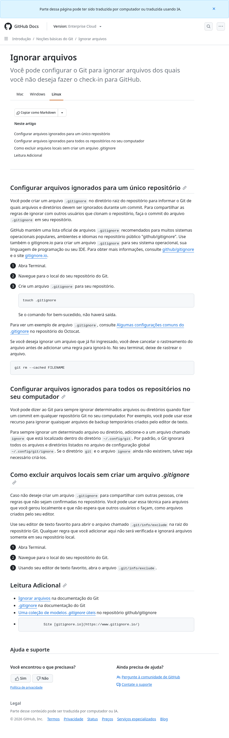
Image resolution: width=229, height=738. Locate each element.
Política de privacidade (26, 687)
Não (43, 678)
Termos (53, 718)
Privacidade (73, 718)
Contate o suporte (134, 684)
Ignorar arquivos (92, 38)
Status (92, 718)
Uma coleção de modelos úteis (57, 612)
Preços (107, 718)
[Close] (214, 8)
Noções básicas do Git (54, 38)
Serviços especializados (136, 718)
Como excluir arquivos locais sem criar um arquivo (99, 477)
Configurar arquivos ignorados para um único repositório (98, 187)
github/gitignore (178, 249)
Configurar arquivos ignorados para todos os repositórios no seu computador (100, 392)
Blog (164, 718)
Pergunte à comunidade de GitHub (148, 677)
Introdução (21, 38)
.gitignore (27, 605)
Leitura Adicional (38, 585)
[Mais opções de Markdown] (62, 113)
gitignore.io (36, 255)
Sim (20, 678)
